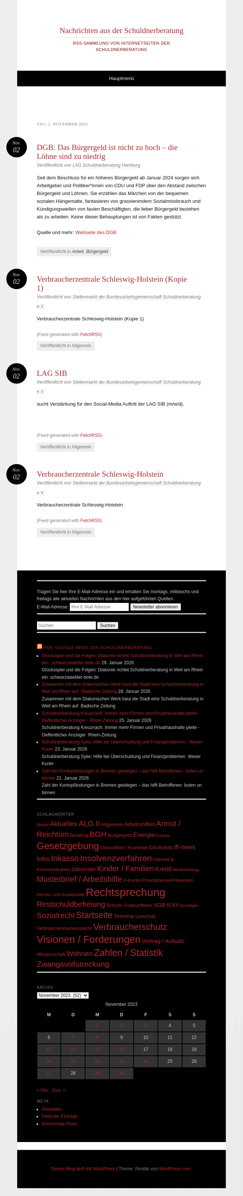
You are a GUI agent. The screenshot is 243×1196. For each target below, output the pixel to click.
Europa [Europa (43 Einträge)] (163, 835)
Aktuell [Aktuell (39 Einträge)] (43, 824)
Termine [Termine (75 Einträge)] (124, 916)
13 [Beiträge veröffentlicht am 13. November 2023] (48, 1049)
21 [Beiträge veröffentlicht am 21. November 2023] (73, 1061)
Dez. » (59, 1090)
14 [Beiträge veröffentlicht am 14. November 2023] (73, 1049)
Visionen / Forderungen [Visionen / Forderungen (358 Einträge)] (89, 939)
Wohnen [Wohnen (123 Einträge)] (79, 953)
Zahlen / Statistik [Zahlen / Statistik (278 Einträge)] (128, 952)
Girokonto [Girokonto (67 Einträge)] (160, 847)
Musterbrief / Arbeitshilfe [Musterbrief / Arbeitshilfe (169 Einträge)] (79, 879)
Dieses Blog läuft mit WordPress (83, 1168)
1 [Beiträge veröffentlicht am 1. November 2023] (97, 1025)
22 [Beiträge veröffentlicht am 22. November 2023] (97, 1061)
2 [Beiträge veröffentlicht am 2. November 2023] (121, 1025)
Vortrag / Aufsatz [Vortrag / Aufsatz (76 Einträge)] (163, 941)
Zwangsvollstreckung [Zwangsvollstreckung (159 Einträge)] (73, 964)
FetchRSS (90, 334)
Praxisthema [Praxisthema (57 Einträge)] (156, 880)
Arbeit (78, 251)
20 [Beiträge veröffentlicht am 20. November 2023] (48, 1061)
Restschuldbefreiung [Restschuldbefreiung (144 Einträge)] (71, 904)
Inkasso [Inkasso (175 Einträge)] (65, 858)
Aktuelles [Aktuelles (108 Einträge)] (63, 824)
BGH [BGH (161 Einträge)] (98, 834)
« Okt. (43, 1090)
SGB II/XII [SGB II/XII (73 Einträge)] (166, 905)
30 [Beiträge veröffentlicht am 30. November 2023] (121, 1073)
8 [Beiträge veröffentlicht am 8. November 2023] (97, 1037)
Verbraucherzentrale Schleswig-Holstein (100, 474)
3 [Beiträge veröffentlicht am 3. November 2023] (145, 1025)
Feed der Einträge (60, 1116)
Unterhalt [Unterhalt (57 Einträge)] (145, 916)
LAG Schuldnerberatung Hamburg (106, 165)
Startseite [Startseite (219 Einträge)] (94, 915)
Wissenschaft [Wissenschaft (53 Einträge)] (51, 954)
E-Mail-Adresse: (83, 607)
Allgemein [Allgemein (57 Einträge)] (112, 824)
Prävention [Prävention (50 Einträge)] (182, 880)
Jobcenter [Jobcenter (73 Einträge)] (83, 869)
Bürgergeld (97, 251)
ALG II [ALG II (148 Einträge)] (89, 823)
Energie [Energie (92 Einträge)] (144, 834)
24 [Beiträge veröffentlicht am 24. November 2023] (145, 1061)
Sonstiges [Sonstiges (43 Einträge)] (189, 905)
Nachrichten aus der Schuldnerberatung (122, 30)
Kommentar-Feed (59, 1123)
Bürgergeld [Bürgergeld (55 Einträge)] (120, 835)
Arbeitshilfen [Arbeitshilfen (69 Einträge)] (139, 824)
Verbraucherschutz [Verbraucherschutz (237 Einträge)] (130, 927)
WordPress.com (175, 1168)
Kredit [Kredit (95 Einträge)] (163, 869)
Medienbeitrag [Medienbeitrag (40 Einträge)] (186, 869)
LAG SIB (52, 373)
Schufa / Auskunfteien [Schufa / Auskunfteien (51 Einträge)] (129, 905)
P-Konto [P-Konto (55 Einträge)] (132, 880)
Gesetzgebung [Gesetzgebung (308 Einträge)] (68, 846)
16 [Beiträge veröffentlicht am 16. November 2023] (121, 1049)
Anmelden (52, 1109)
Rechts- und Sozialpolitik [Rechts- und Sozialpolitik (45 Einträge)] (61, 894)
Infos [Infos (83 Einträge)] (43, 859)
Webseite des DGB (95, 232)
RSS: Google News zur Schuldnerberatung (97, 647)
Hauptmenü (121, 78)
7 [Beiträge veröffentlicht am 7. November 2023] (73, 1037)
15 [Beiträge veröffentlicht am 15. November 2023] (97, 1049)
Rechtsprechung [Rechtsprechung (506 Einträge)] (126, 892)
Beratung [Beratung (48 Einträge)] (79, 835)
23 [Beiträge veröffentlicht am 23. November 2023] (121, 1061)
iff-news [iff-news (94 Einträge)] (184, 847)
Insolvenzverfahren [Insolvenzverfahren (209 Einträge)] (116, 858)
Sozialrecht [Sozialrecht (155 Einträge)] (56, 915)
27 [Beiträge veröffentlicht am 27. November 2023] (48, 1073)
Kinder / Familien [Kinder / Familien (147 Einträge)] (125, 868)
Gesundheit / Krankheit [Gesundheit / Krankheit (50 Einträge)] (124, 847)
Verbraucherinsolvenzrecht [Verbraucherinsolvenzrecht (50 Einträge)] (64, 928)
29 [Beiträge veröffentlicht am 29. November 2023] (97, 1073)
